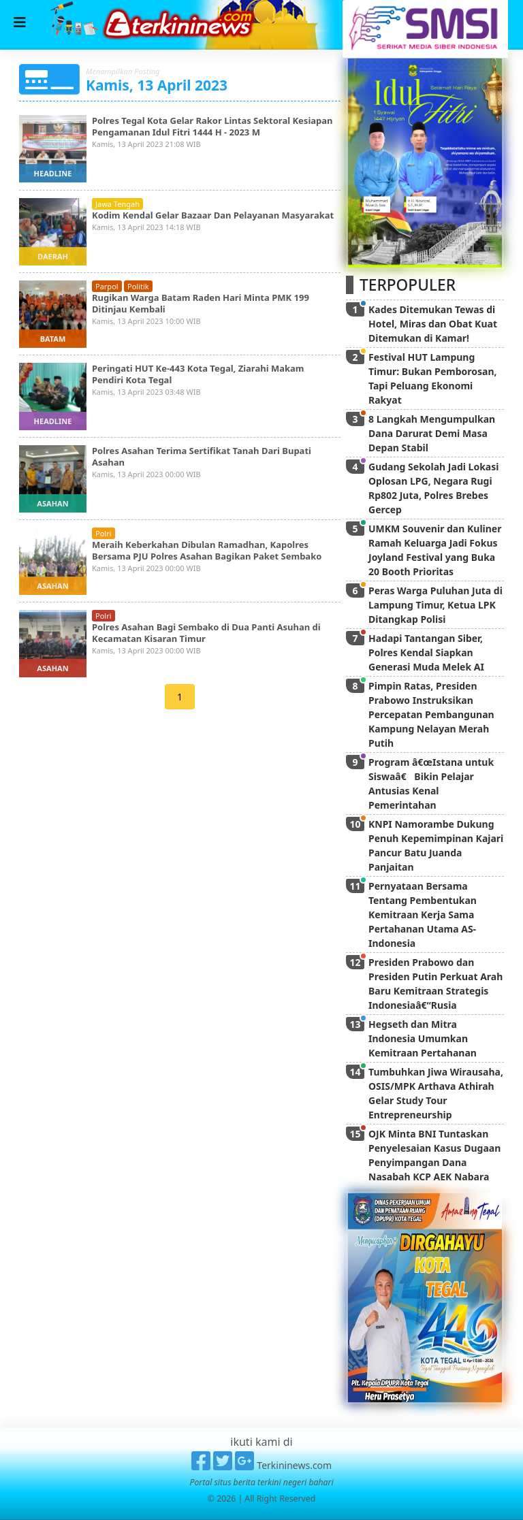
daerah (52, 256)
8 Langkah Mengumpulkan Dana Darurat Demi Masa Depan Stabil (431, 433)
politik (138, 286)
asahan (52, 503)
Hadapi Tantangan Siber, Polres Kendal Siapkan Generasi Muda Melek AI (426, 652)
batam (53, 339)
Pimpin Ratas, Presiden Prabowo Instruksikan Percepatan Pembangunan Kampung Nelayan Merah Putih (431, 714)
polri (103, 533)
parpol (106, 286)
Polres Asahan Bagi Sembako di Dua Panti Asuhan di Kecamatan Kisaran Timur (206, 633)
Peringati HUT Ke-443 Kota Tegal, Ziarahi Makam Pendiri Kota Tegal (198, 374)
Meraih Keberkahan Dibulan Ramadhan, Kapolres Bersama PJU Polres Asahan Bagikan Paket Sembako (206, 550)
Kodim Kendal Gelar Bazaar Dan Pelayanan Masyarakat (213, 215)
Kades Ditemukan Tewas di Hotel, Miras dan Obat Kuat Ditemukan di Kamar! (432, 323)
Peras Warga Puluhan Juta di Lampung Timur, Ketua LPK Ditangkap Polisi (435, 605)
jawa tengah (117, 204)
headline (53, 173)
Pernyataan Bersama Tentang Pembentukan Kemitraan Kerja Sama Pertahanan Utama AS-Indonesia (422, 914)
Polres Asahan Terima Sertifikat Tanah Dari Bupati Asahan (201, 456)
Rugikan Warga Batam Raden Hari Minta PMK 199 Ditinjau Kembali (200, 303)
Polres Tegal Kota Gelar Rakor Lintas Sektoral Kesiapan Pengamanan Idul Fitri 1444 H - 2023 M (212, 126)
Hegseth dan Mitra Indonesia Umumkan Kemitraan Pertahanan (422, 1038)
